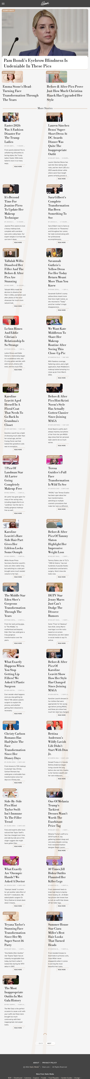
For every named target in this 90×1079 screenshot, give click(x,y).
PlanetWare (38, 1059)
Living (49, 702)
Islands (41, 1056)
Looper (57, 1056)
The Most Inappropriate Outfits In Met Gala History (23, 980)
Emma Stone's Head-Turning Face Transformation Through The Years (22, 105)
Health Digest (12, 1056)
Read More (35, 186)
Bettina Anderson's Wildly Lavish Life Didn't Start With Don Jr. (66, 730)
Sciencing (48, 1059)
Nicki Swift (15, 1059)
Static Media (34, 1043)
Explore (36, 1054)
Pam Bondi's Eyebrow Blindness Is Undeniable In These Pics (36, 63)
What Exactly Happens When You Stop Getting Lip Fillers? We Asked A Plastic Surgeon (21, 664)
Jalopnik (50, 1056)
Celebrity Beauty (8, 10)
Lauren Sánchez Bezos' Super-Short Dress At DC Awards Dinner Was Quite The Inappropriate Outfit (66, 158)
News (5, 129)
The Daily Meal (27, 1061)
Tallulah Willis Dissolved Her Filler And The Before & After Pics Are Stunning (23, 281)
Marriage (50, 570)
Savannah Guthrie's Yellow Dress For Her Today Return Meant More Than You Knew (66, 283)
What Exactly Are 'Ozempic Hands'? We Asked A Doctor (19, 858)
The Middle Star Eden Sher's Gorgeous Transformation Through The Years (22, 599)
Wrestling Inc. (75, 1061)
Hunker (34, 1056)
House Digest (24, 1056)
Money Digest (75, 1056)
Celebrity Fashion (53, 74)
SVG (75, 1059)
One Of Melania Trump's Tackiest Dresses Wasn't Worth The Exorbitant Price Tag (65, 796)
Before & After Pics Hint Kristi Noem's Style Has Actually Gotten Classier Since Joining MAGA (65, 411)
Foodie (43, 1054)
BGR (9, 1054)
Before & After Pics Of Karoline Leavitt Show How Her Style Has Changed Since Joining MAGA (64, 666)
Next (49, 1019)
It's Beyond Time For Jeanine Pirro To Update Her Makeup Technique (22, 220)
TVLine (57, 1061)
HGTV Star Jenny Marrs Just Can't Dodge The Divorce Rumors (64, 597)
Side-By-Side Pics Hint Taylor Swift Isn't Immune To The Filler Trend (23, 794)
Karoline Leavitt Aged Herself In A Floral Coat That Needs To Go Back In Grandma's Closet (22, 411)
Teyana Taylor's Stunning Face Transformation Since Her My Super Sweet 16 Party (23, 920)
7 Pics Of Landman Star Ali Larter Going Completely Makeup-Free (23, 473)
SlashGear (67, 1059)
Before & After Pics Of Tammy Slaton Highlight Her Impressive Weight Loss (65, 535)
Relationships (8, 317)
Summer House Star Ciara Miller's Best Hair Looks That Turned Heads (66, 918)
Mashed (65, 1056)
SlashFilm (57, 1059)
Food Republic (54, 1054)
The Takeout (47, 1061)
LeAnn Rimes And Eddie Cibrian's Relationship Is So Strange (22, 345)
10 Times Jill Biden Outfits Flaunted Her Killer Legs (66, 856)
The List (38, 1061)
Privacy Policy (49, 1038)
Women (64, 1061)
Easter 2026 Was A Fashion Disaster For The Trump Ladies (22, 156)
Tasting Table (15, 1061)
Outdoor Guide (26, 1059)
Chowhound (18, 1054)
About (36, 1038)
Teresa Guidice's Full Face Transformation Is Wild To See (66, 473)
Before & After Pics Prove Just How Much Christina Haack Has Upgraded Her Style (66, 105)
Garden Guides (66, 1054)
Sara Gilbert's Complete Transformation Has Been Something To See (66, 220)
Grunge (77, 1054)
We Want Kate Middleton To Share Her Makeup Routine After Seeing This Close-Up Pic (66, 347)
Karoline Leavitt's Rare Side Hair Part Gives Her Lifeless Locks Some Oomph (22, 535)
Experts (6, 193)
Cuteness (27, 1054)
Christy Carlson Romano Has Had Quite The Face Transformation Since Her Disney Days (23, 732)
